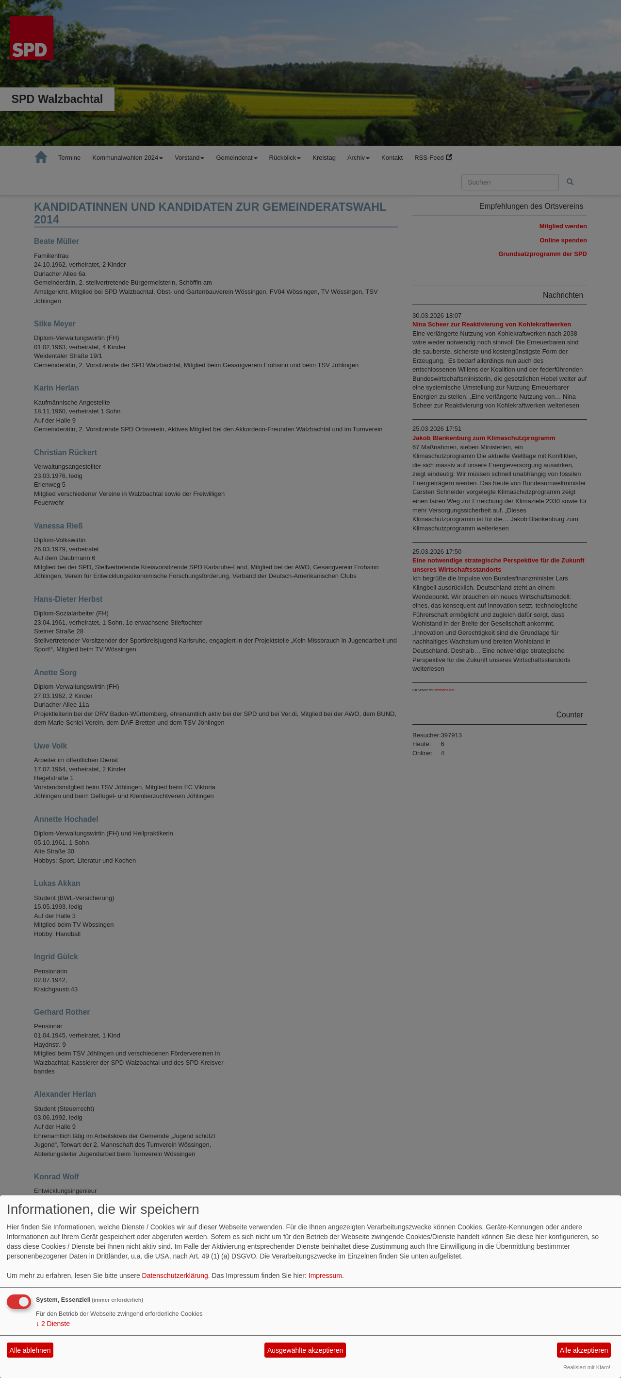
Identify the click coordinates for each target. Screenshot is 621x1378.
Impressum (325, 1275)
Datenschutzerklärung (175, 1275)
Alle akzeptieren (584, 1350)
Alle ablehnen (30, 1350)
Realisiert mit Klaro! (586, 1367)
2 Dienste (53, 1323)
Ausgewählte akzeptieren (305, 1350)
